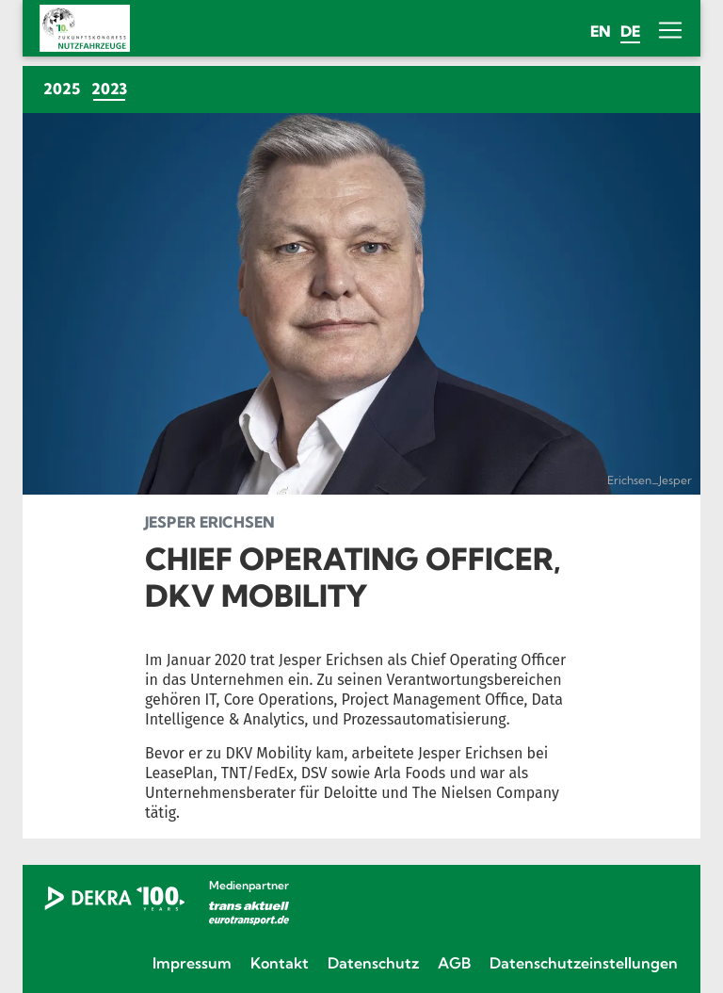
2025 (61, 88)
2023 (112, 88)
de (630, 31)
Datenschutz (373, 962)
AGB (454, 962)
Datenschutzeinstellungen (584, 962)
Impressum (192, 962)
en (600, 31)
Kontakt (279, 962)
